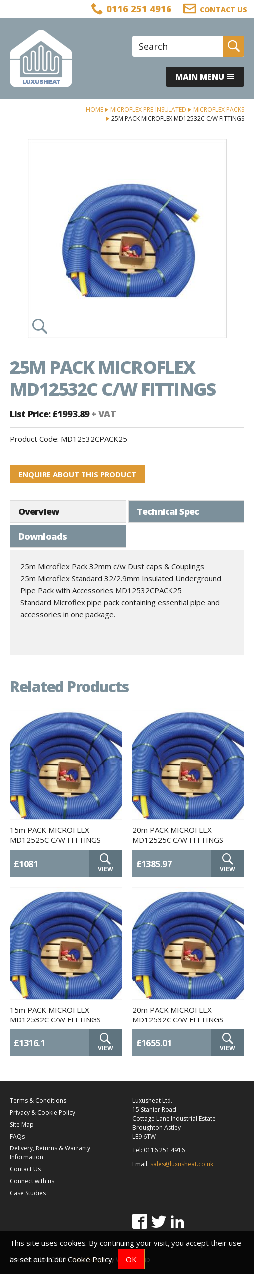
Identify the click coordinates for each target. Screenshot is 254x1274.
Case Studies (28, 1193)
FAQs (17, 1136)
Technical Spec (168, 511)
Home (94, 109)
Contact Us (25, 1169)
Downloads (42, 536)
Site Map (22, 1124)
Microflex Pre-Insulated (148, 109)
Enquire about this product (77, 474)
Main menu (204, 76)
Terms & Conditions (38, 1100)
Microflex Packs (218, 109)
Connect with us (32, 1181)
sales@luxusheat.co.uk (181, 1164)
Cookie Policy (90, 1259)
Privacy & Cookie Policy (42, 1112)
